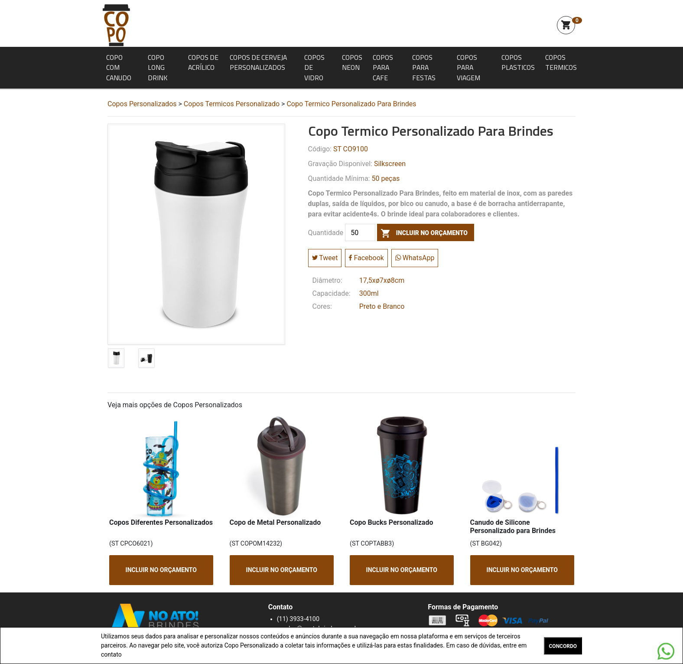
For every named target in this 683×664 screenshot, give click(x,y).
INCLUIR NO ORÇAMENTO (161, 569)
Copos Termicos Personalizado (232, 104)
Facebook (366, 258)
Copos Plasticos (518, 62)
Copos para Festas (424, 67)
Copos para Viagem (468, 67)
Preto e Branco (382, 306)
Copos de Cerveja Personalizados (258, 62)
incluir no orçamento (422, 233)
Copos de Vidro (314, 67)
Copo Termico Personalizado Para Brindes (351, 104)
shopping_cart (566, 25)
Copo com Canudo (118, 67)
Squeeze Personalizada (116, 25)
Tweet (325, 258)
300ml (369, 293)
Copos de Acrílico (203, 62)
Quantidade (326, 232)
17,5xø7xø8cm (382, 280)
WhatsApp (415, 258)
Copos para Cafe (383, 67)
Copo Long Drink (157, 67)
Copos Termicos (561, 62)
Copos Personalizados (142, 104)
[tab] (116, 360)
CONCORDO (563, 646)
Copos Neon (352, 62)
